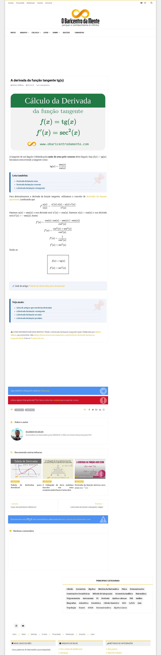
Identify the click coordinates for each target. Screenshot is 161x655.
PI (146, 85)
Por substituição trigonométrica (122, 621)
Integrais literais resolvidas (120, 624)
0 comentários (43, 85)
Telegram (45, 391)
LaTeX (124, 104)
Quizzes (66, 33)
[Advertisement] (58, 56)
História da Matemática (125, 62)
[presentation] (99, 156)
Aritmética (141, 95)
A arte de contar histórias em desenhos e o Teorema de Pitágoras (30, 623)
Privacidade (20, 3)
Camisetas (79, 33)
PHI (144, 90)
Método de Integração (124, 76)
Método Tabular (115, 609)
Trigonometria (121, 85)
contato (56, 400)
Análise (118, 95)
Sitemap (34, 591)
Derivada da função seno (27, 181)
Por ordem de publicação (71, 606)
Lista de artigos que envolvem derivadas (34, 308)
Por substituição (115, 613)
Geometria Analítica (123, 81)
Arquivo (23, 33)
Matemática (140, 81)
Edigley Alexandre (104, 648)
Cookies (40, 3)
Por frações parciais (117, 617)
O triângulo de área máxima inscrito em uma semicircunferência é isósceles (58, 487)
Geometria (129, 57)
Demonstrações (122, 67)
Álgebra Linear (121, 113)
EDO (117, 104)
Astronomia (136, 85)
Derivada (30, 410)
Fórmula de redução (116, 628)
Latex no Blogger (68, 631)
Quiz (132, 104)
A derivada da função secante (29, 315)
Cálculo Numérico (135, 99)
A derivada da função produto (29, 318)
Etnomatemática (139, 109)
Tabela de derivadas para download (47, 286)
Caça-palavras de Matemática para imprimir (31, 606)
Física (140, 62)
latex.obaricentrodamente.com (75, 519)
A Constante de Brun (21, 614)
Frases (118, 109)
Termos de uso (37, 338)
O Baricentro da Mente (44, 648)
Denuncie (48, 3)
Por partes (112, 606)
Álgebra (140, 57)
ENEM (126, 109)
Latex (45, 33)
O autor (45, 591)
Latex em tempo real (69, 623)
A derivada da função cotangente (30, 188)
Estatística (119, 99)
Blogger (78, 648)
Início (13, 33)
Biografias (128, 95)
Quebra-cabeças (133, 90)
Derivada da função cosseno (28, 185)
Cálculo (35, 33)
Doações (82, 591)
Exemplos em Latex (69, 627)
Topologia (141, 104)
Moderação (31, 3)
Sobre (55, 33)
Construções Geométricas (126, 71)
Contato (11, 3)
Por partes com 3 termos (119, 632)
